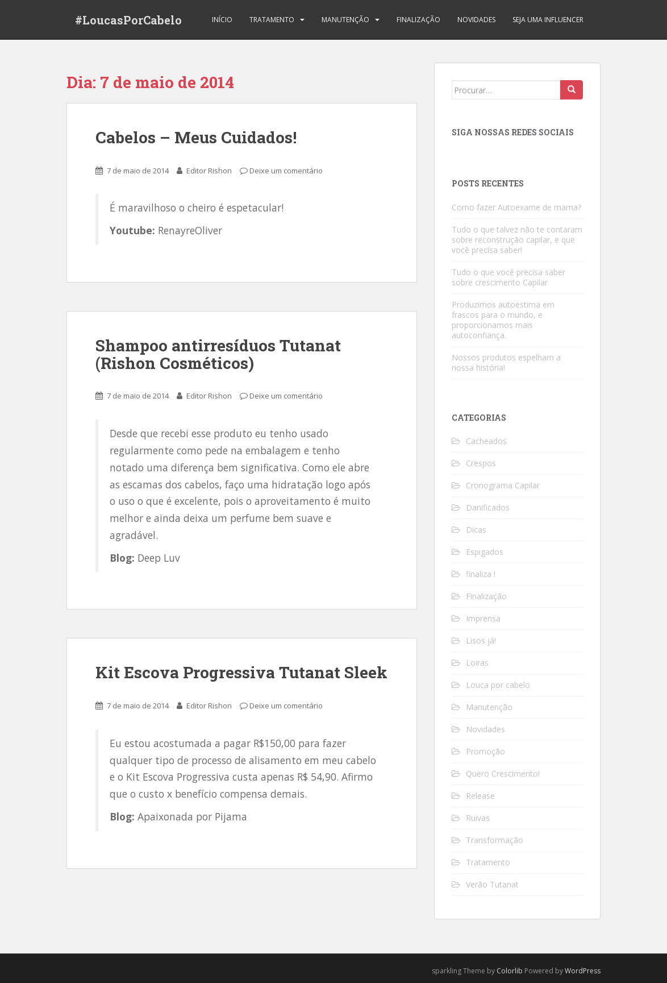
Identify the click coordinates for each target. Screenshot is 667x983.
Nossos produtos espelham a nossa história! (506, 362)
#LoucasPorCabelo (128, 20)
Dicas (476, 529)
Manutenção (345, 19)
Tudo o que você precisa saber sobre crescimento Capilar (508, 277)
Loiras (477, 662)
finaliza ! (480, 574)
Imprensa (483, 618)
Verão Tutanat (492, 884)
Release (480, 795)
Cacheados (486, 440)
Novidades (476, 19)
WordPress (583, 971)
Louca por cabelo (498, 684)
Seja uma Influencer (547, 19)
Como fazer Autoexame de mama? (516, 207)
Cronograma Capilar (503, 485)
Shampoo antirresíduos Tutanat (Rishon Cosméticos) (218, 354)
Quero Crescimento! (503, 773)
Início (222, 19)
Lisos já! (481, 640)
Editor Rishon (209, 170)
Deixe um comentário (286, 170)
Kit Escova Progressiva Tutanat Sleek (241, 672)
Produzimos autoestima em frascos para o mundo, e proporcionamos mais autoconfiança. (503, 320)
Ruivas (478, 817)
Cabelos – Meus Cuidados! (196, 137)
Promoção (485, 751)
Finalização (418, 19)
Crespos (481, 463)
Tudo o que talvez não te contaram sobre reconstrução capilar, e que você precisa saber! (517, 239)
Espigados (484, 551)
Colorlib (510, 971)
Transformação (494, 840)
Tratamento (271, 19)
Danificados (488, 507)
